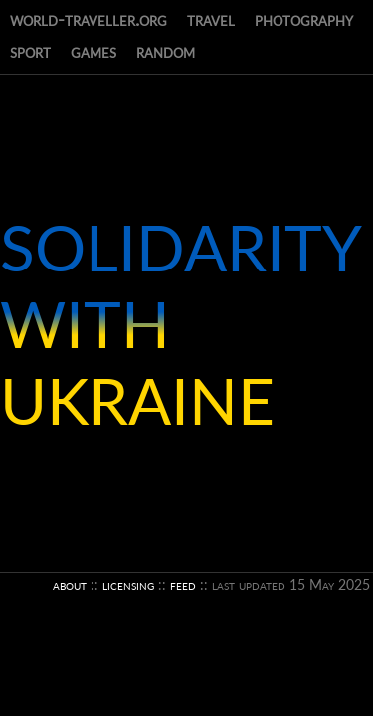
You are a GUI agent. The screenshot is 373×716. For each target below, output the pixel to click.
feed (183, 584)
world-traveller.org (88, 19)
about (70, 584)
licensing (128, 584)
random (165, 51)
